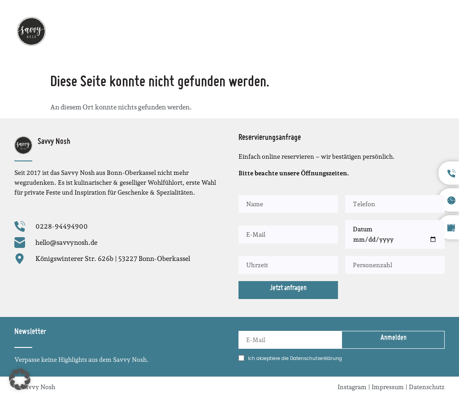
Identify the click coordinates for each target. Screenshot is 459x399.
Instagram (352, 386)
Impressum (388, 386)
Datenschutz (427, 386)
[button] (438, 31)
